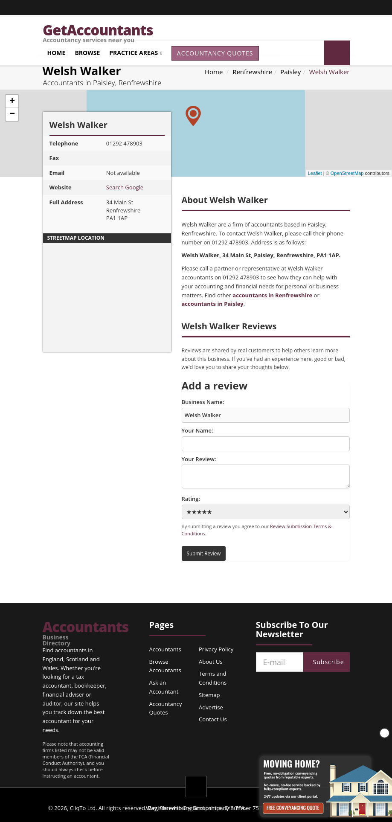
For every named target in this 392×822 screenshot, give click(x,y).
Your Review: (266, 471)
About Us (211, 661)
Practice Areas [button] (133, 53)
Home (56, 53)
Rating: (266, 507)
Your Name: (266, 439)
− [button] (12, 114)
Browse (87, 53)
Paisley (290, 71)
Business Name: (266, 410)
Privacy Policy (216, 649)
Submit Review (204, 553)
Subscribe (328, 662)
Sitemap (209, 695)
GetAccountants (196, 30)
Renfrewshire (252, 71)
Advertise (211, 707)
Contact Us (213, 719)
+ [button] (12, 101)
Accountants (68, 633)
